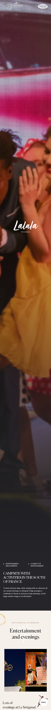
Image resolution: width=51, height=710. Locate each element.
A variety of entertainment (37, 565)
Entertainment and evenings (12, 565)
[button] (4, 707)
